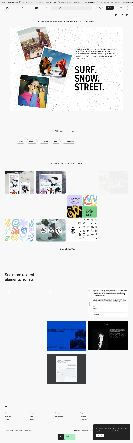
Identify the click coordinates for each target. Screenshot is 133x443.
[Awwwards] (7, 8)
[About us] (66, 369)
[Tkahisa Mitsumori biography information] (108, 335)
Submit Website (121, 8)
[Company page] (25, 303)
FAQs (81, 413)
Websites (7, 413)
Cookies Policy (9, 430)
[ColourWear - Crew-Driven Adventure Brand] (82, 182)
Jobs (40, 8)
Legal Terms (18, 430)
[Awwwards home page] (61, 437)
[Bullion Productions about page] (108, 302)
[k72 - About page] (25, 368)
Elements (7, 419)
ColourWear (89, 21)
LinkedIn (92, 430)
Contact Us (83, 419)
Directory (24, 8)
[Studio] (66, 336)
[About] (25, 336)
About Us (83, 416)
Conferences (59, 416)
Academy (33, 8)
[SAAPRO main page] (66, 303)
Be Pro (110, 8)
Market (46, 8)
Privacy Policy (28, 430)
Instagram (85, 430)
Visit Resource (69, 437)
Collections (8, 416)
